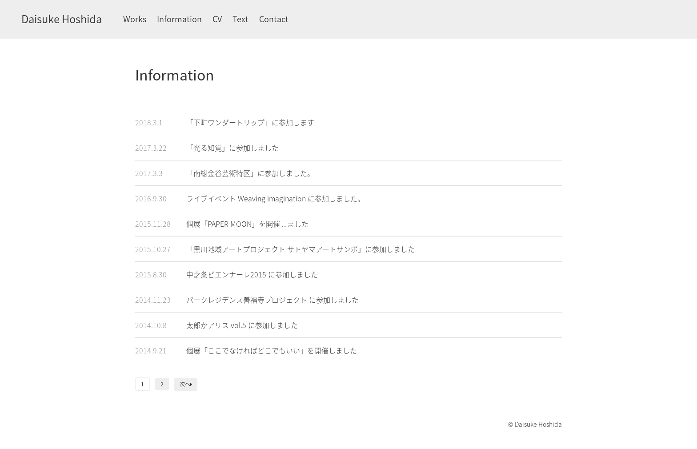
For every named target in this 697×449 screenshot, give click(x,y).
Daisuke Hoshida (61, 19)
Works (134, 19)
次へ (186, 384)
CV (217, 19)
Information (179, 19)
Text (240, 19)
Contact (273, 19)
